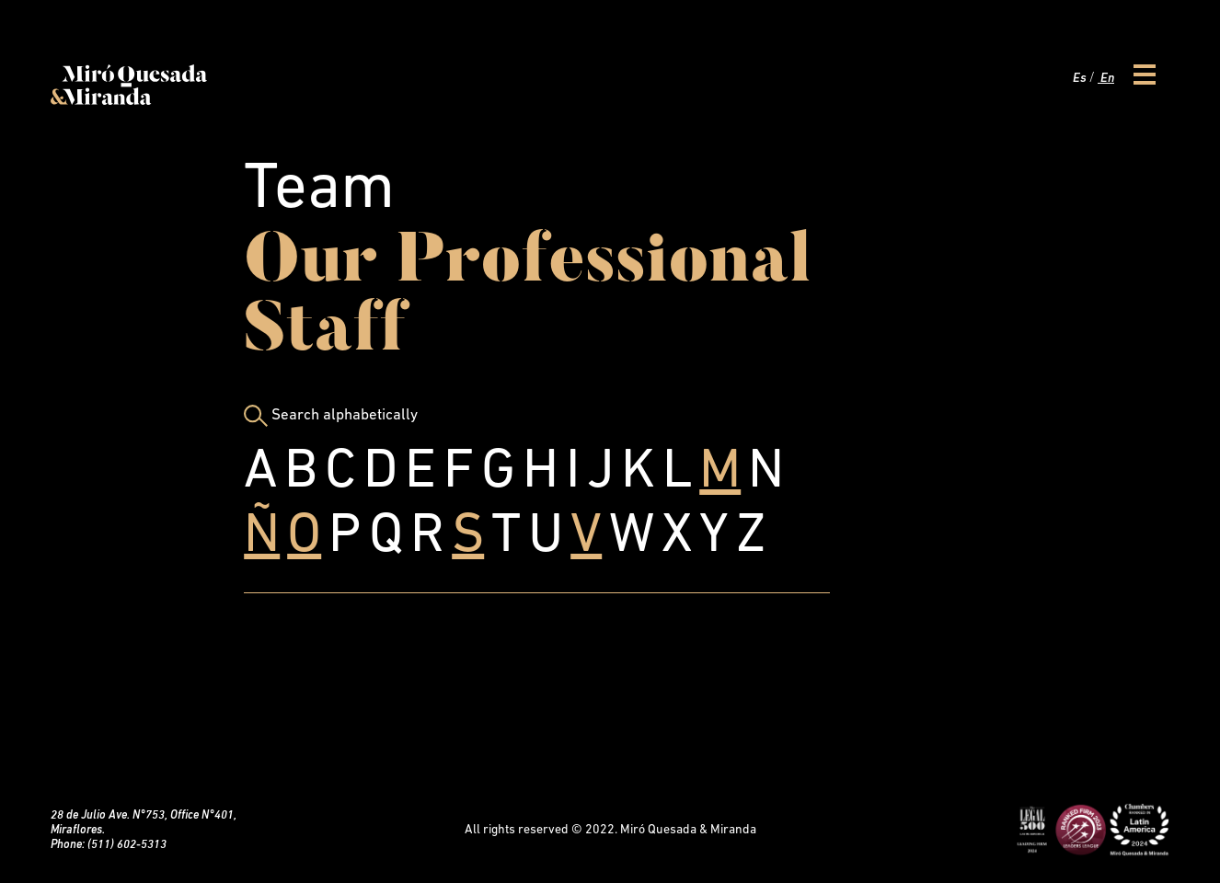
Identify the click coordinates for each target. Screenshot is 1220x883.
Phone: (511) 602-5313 (109, 845)
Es (1078, 79)
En (1106, 79)
